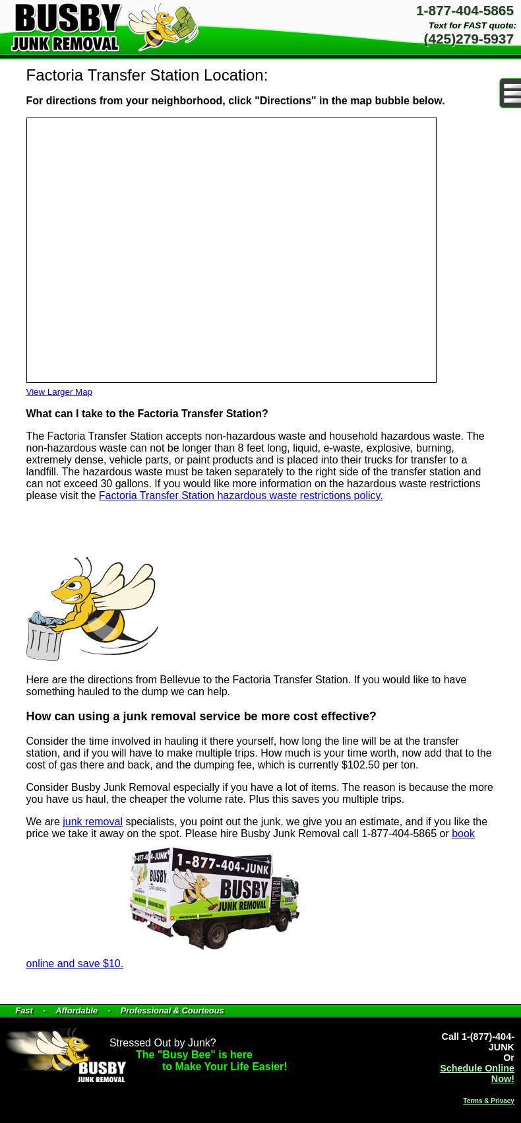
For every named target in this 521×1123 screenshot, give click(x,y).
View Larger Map (59, 392)
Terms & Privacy (488, 1101)
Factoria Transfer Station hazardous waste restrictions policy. (241, 495)
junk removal (93, 821)
